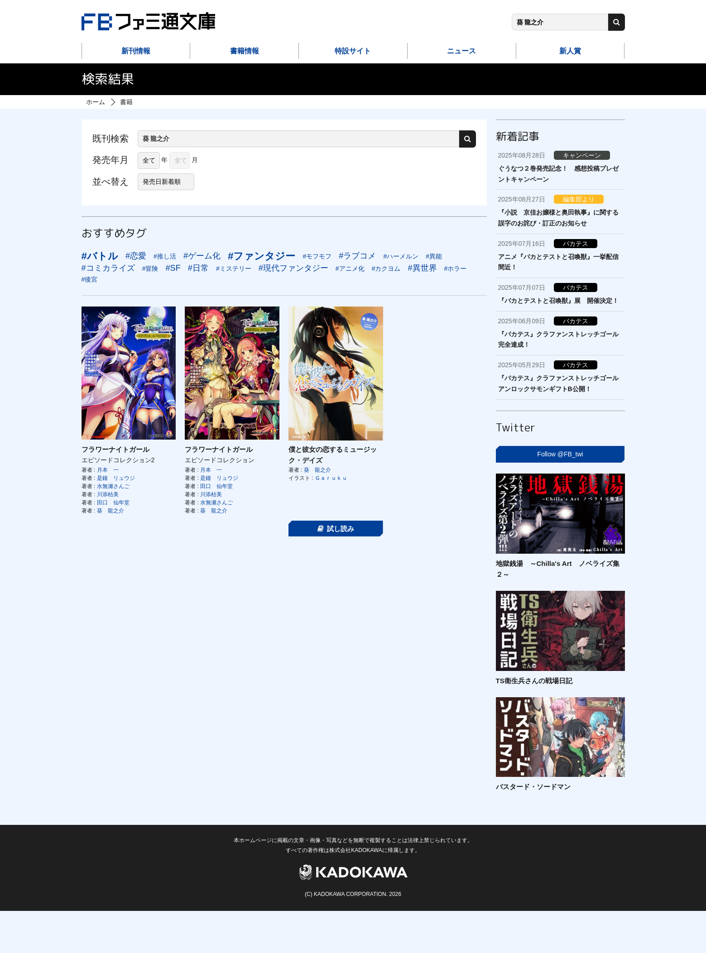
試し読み (336, 528)
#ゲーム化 (202, 255)
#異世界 (422, 268)
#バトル (100, 256)
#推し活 (165, 256)
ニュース (461, 51)
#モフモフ (317, 256)
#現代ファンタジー (293, 268)
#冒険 (150, 268)
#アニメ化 (350, 268)
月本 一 (108, 470)
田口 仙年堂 (113, 502)
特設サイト (353, 51)
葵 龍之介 (110, 511)
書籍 (126, 101)
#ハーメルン (400, 256)
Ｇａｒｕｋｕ (331, 478)
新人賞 (570, 51)
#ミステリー (233, 268)
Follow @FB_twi (560, 454)
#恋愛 (135, 255)
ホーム (95, 101)
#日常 (198, 268)
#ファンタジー (261, 256)
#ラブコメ (357, 255)
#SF (172, 268)
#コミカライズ (108, 268)
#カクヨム (386, 268)
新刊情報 (135, 51)
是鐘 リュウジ (116, 478)
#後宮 (90, 279)
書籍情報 (244, 51)
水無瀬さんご (113, 486)
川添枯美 (108, 494)
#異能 (434, 256)
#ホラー (455, 268)
